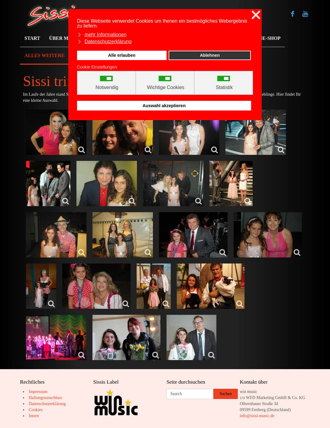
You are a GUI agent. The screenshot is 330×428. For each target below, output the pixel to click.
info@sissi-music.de (257, 416)
